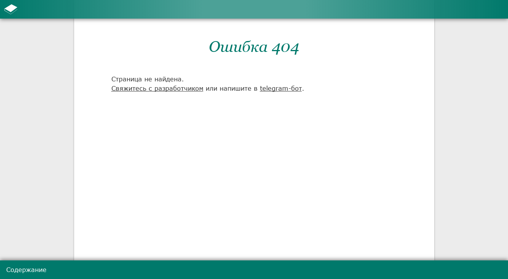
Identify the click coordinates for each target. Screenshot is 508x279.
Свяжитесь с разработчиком (157, 88)
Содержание (26, 269)
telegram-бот (281, 88)
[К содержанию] (11, 9)
